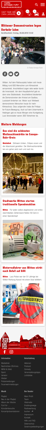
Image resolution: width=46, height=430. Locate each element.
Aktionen (27, 363)
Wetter (4, 378)
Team (26, 399)
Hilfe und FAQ (29, 420)
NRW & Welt (6, 369)
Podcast (27, 366)
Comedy (27, 369)
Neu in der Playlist (8, 399)
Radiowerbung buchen (30, 410)
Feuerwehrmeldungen (10, 384)
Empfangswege (30, 405)
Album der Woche (8, 402)
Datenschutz (29, 423)
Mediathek (7, 143)
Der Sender (28, 391)
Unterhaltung (29, 358)
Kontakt (27, 417)
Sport (3, 372)
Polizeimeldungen (8, 381)
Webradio (28, 402)
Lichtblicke (28, 375)
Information (5, 358)
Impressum (28, 414)
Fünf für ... (5, 405)
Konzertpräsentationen (10, 411)
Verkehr (4, 375)
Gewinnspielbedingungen (34, 426)
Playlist (4, 396)
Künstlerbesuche (8, 408)
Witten (5, 209)
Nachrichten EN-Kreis (9, 366)
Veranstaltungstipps (32, 372)
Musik (3, 391)
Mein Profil (28, 396)
